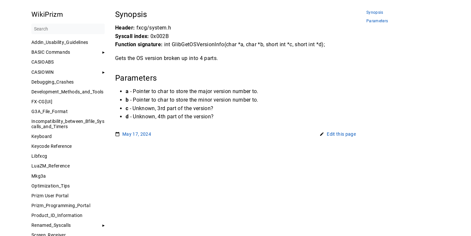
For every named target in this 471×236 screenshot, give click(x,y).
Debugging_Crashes (52, 82)
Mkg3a (38, 176)
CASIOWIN (42, 72)
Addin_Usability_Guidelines (59, 42)
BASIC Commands (50, 52)
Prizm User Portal (50, 195)
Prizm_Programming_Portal (60, 205)
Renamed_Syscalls (51, 225)
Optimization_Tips (50, 185)
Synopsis (374, 12)
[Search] (68, 29)
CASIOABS (42, 62)
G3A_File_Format (49, 111)
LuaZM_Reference (50, 165)
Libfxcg (39, 156)
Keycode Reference (51, 146)
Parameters (377, 21)
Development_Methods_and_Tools (67, 91)
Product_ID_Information (56, 215)
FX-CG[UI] (41, 101)
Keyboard (41, 136)
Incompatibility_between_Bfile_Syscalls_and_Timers (67, 124)
